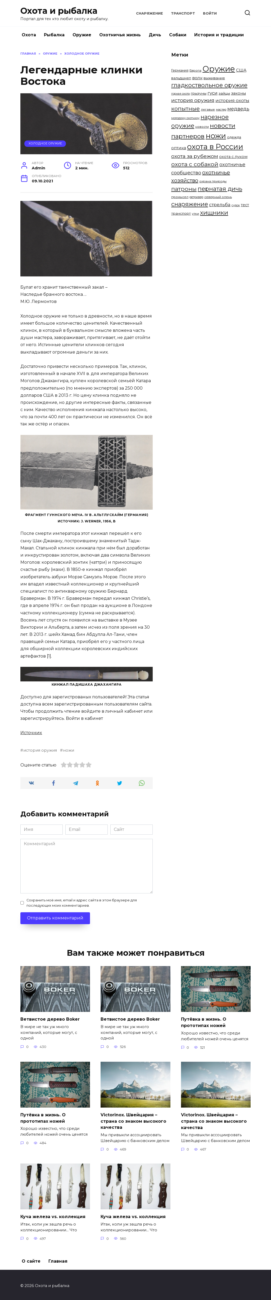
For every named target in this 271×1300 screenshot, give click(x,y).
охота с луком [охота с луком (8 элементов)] (233, 156)
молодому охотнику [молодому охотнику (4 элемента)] (185, 118)
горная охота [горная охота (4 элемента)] (180, 93)
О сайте (31, 1259)
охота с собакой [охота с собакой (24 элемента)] (194, 164)
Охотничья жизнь (120, 34)
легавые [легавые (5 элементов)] (208, 109)
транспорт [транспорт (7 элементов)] (181, 213)
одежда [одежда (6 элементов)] (234, 137)
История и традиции (219, 34)
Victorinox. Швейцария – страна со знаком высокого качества (133, 1119)
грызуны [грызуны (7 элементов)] (198, 93)
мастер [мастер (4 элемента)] (221, 109)
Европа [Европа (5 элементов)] (195, 70)
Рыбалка (54, 34)
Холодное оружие (45, 143)
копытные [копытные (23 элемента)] (185, 108)
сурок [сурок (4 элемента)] (236, 205)
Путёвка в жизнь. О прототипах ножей (203, 1021)
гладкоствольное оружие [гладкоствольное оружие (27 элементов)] (209, 85)
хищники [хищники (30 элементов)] (214, 212)
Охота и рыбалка (58, 11)
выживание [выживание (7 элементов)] (214, 78)
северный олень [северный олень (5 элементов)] (218, 197)
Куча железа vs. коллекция (52, 1214)
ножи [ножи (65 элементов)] (216, 135)
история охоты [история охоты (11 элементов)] (232, 100)
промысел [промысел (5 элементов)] (179, 197)
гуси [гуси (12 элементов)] (212, 93)
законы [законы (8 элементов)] (238, 93)
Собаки (177, 34)
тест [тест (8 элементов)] (245, 204)
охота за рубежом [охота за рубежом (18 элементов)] (194, 156)
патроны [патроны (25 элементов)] (184, 188)
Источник (31, 732)
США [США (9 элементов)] (241, 70)
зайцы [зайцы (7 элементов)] (224, 93)
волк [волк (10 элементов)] (197, 77)
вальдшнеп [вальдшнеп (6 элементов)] (181, 78)
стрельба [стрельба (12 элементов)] (220, 204)
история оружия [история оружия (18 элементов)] (192, 100)
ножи (68, 750)
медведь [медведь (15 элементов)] (238, 109)
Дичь (155, 34)
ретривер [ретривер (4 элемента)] (196, 197)
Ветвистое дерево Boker (50, 1018)
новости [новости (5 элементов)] (202, 127)
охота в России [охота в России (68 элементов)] (215, 146)
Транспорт (183, 13)
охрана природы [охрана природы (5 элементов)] (213, 181)
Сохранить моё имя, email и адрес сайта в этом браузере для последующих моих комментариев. (81, 902)
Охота (29, 34)
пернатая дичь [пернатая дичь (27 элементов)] (220, 188)
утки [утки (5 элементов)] (195, 213)
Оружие (82, 34)
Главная (57, 1259)
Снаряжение (149, 13)
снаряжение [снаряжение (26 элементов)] (189, 204)
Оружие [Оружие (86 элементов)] (218, 68)
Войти (210, 13)
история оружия (40, 750)
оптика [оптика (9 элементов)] (178, 147)
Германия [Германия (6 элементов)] (179, 70)
